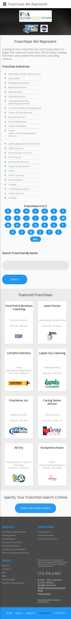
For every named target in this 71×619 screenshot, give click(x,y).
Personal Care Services (20, 152)
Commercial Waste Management (24, 108)
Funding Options (9, 535)
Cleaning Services (17, 96)
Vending (12, 197)
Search (14, 279)
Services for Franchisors (12, 542)
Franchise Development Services (15, 553)
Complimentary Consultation (14, 549)
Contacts (59, 613)
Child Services (15, 91)
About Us (6, 565)
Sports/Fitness (15, 179)
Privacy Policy (44, 593)
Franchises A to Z (45, 532)
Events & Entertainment (20, 112)
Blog (4, 576)
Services (30, 613)
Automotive (14, 78)
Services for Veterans (10, 546)
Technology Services (18, 188)
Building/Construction (19, 82)
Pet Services (14, 157)
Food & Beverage (17, 121)
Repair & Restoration (19, 166)
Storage (12, 184)
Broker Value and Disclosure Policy (51, 589)
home (9, 613)
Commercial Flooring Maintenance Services (19, 102)
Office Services (16, 148)
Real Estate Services (18, 161)
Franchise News (8, 579)
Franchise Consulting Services (14, 532)
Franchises (45, 613)
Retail (11, 170)
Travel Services (16, 193)
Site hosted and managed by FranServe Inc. (49, 600)
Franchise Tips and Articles (13, 583)
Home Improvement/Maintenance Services (22, 133)
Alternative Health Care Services (24, 73)
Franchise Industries (46, 535)
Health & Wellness (17, 126)
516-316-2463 (49, 573)
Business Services (17, 87)
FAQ (4, 572)
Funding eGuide (8, 539)
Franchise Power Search (35, 520)
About (19, 613)
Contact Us (6, 569)
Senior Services (16, 175)
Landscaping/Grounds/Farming (23, 143)
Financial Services (17, 117)
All (35, 239)
